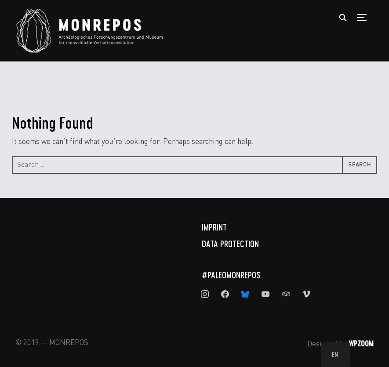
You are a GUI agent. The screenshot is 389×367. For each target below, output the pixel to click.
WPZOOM (361, 343)
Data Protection (230, 243)
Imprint (214, 227)
